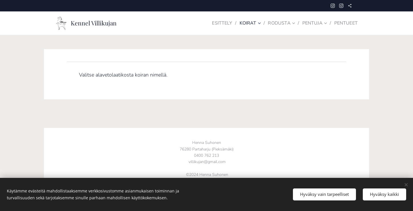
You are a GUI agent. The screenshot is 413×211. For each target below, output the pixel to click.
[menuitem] (218, 23)
